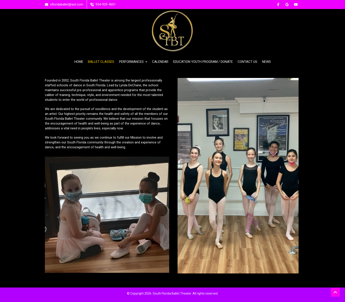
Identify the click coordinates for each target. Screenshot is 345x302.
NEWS (266, 62)
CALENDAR (160, 62)
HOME (78, 62)
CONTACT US (247, 62)
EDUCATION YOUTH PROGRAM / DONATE (203, 62)
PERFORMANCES (133, 62)
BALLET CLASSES (101, 62)
